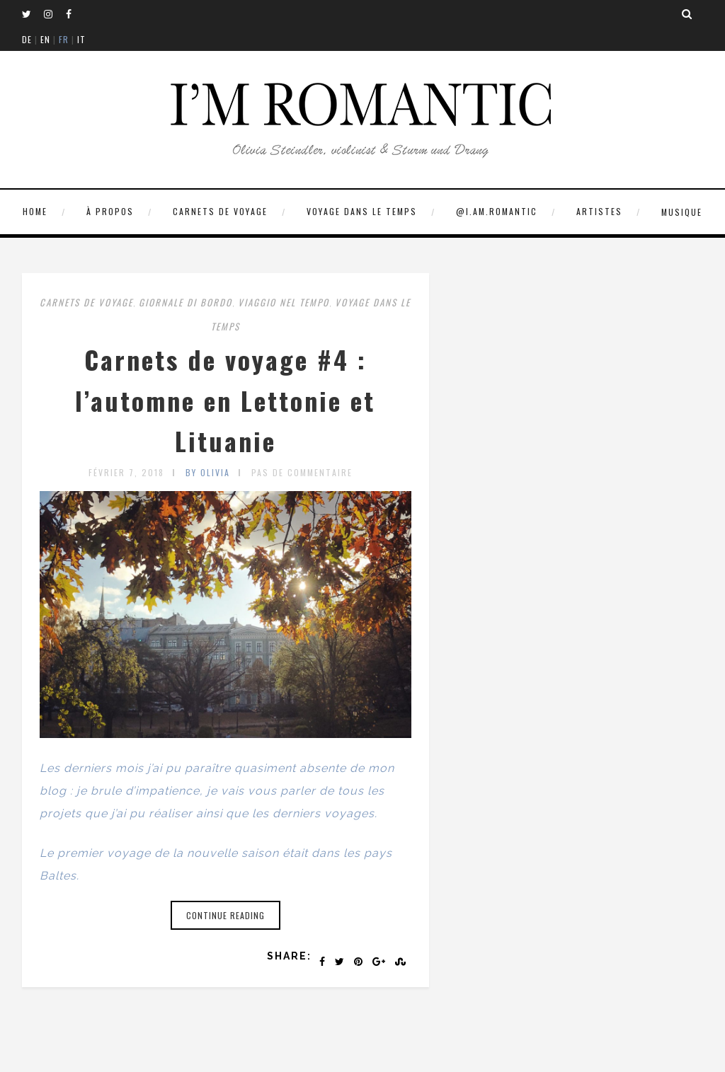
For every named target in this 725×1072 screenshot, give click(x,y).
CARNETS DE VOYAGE (220, 211)
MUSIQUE (681, 212)
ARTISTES (599, 211)
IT (81, 39)
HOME (35, 211)
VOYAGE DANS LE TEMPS (362, 211)
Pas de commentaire (302, 472)
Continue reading (225, 915)
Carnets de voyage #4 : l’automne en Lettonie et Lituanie (225, 399)
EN (45, 39)
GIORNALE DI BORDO (185, 302)
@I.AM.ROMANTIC (496, 211)
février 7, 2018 (126, 472)
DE (27, 39)
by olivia (207, 472)
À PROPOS (110, 211)
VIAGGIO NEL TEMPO (283, 302)
